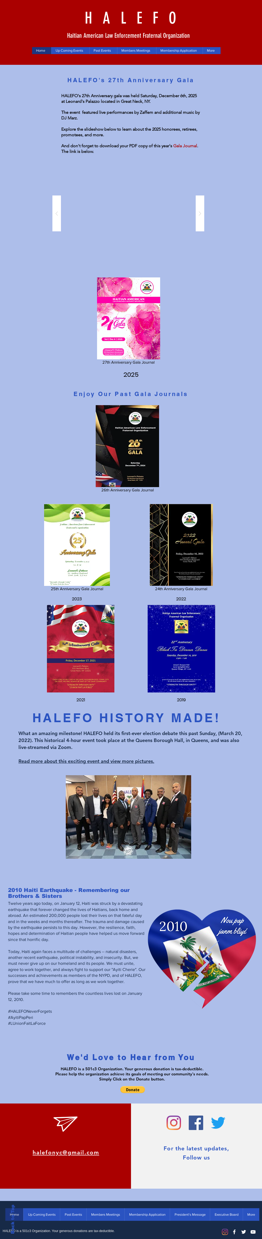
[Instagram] (225, 1232)
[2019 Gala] (181, 649)
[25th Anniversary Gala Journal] (76, 548)
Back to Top (12, 1219)
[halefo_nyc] (174, 1123)
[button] (128, 213)
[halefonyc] (196, 1123)
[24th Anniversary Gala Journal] (181, 548)
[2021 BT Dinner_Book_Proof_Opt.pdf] (80, 649)
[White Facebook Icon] (234, 1232)
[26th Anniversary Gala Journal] (127, 449)
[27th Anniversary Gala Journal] (128, 321)
